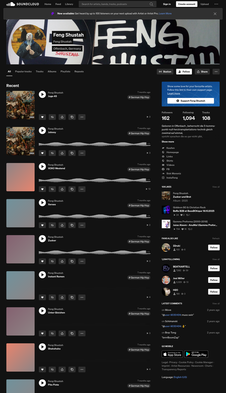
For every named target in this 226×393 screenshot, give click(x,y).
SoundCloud (22, 4)
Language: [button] (174, 377)
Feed (58, 4)
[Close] (215, 14)
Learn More (165, 13)
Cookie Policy (186, 362)
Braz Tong (170, 332)
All (9, 71)
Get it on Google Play (196, 354)
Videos (168, 165)
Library (69, 4)
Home (47, 4)
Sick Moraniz (171, 173)
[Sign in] (167, 4)
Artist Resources (180, 366)
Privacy (173, 362)
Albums (52, 71)
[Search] (117, 4)
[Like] (42, 117)
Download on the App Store (172, 354)
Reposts (79, 71)
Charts (208, 366)
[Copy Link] (72, 117)
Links (167, 156)
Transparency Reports (174, 369)
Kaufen (168, 148)
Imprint (166, 366)
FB (166, 169)
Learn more (173, 93)
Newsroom (197, 366)
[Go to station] (165, 71)
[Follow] (184, 71)
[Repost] (52, 117)
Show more (168, 141)
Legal (165, 362)
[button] (216, 4)
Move (168, 310)
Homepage (170, 152)
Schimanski (171, 321)
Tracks (39, 71)
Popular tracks (23, 71)
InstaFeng (170, 178)
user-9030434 (173, 315)
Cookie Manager (204, 362)
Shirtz (167, 161)
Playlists (65, 71)
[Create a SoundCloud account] (186, 4)
